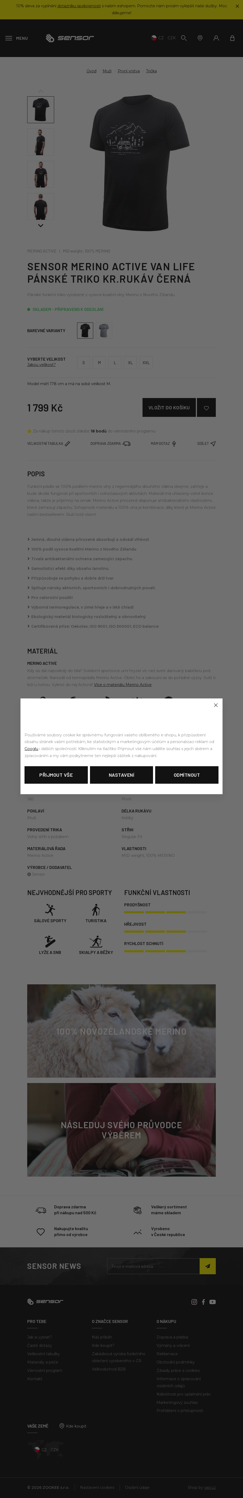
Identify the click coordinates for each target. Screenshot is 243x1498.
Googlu (31, 748)
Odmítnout (187, 775)
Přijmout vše (56, 775)
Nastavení (121, 775)
